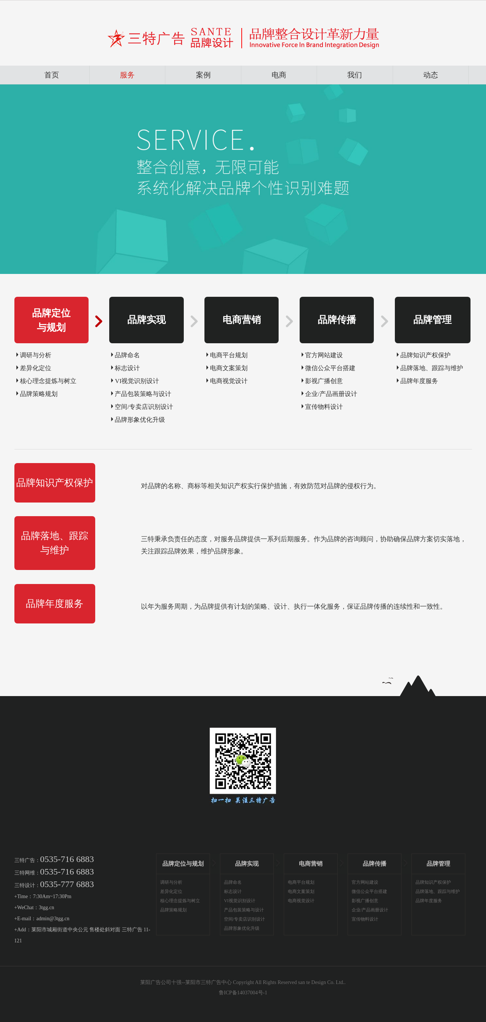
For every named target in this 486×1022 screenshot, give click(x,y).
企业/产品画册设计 (331, 393)
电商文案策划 (229, 368)
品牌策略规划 (39, 393)
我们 (354, 75)
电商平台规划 (229, 355)
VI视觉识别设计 (137, 381)
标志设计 (127, 368)
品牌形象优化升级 (140, 419)
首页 (51, 75)
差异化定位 (35, 368)
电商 (279, 75)
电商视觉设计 (229, 381)
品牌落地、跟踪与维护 (431, 368)
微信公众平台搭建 (330, 368)
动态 (430, 75)
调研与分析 (35, 355)
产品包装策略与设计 (143, 393)
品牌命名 (127, 355)
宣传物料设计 (324, 406)
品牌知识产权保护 (425, 355)
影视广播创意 (324, 381)
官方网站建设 (324, 355)
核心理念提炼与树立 (48, 381)
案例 (203, 75)
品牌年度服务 (419, 381)
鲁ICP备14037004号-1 (243, 992)
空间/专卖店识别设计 (144, 406)
